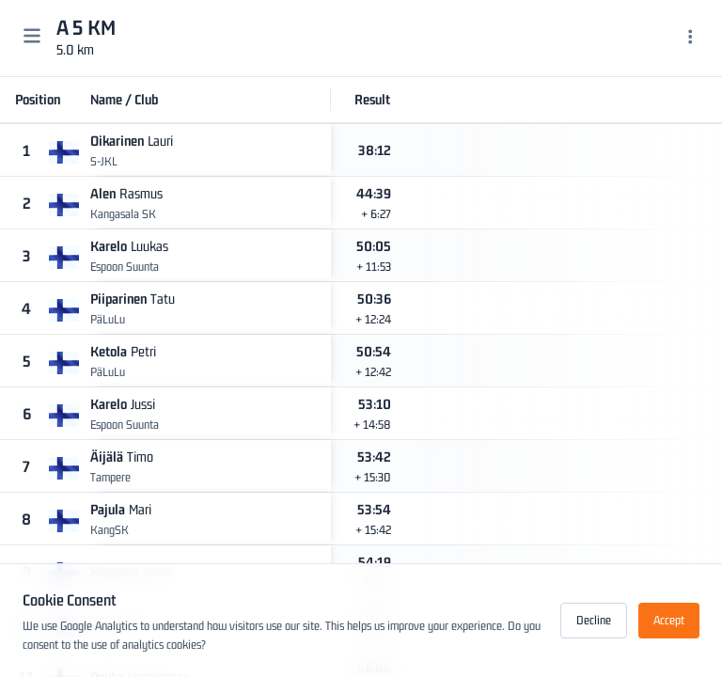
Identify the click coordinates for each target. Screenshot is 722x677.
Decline (593, 620)
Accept (668, 620)
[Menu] (690, 38)
